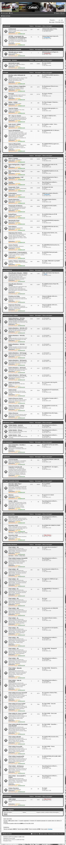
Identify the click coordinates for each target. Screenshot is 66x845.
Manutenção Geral (14, 220)
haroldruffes (47, 37)
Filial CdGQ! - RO (14, 637)
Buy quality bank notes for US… (50, 164)
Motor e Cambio (13, 158)
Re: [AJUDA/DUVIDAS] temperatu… (51, 220)
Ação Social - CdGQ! (15, 124)
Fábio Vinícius (47, 535)
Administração (7, 796)
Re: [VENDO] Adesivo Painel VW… (50, 283)
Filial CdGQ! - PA (13, 628)
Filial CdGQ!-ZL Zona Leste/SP (18, 713)
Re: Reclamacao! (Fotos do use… (50, 86)
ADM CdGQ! (12, 799)
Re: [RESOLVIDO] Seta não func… (50, 226)
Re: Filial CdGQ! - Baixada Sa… (50, 668)
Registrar (11, 809)
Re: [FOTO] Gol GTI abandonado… (50, 389)
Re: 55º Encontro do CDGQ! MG (50, 608)
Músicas (11, 495)
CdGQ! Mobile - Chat (15, 435)
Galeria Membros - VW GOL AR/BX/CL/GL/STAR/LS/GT (17, 319)
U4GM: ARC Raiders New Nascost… (51, 273)
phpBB (9, 836)
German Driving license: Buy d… (50, 177)
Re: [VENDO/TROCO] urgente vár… (51, 143)
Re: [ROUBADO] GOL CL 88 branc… (51, 130)
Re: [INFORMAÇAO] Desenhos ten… (51, 245)
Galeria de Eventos (14, 382)
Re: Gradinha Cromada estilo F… (50, 398)
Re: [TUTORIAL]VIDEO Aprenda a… (51, 75)
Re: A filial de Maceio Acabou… (50, 618)
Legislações (6, 456)
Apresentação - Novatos (10, 60)
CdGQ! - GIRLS (13, 501)
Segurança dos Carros (15, 233)
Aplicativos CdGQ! (8, 422)
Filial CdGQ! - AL (13, 618)
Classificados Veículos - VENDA (18, 273)
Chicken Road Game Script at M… (50, 36)
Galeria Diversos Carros (16, 398)
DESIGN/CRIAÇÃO (13, 33)
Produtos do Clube (14, 296)
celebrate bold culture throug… (50, 28)
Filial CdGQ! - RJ (13, 588)
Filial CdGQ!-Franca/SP (15, 746)
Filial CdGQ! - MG (14, 608)
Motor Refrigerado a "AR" (16, 177)
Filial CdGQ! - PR (14, 547)
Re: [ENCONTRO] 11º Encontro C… (51, 588)
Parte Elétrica (12, 226)
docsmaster (46, 165)
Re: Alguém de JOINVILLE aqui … (50, 579)
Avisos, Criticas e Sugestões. (17, 86)
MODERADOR (21, 33)
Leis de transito (13, 459)
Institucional (6, 26)
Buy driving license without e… (50, 182)
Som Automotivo (8, 442)
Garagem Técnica (8, 155)
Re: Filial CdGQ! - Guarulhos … (50, 724)
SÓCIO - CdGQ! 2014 (19, 555)
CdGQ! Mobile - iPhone (15, 430)
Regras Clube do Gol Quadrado (12, 49)
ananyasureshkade (48, 30)
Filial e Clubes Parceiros (10, 544)
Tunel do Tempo (13, 108)
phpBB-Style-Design (20, 839)
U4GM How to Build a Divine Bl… (50, 193)
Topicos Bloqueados (15, 144)
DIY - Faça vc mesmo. (15, 116)
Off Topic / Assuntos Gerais (11, 481)
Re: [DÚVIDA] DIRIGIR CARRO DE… (51, 459)
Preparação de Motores (15, 205)
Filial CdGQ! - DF (13, 569)
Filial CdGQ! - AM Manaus (16, 766)
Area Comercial (7, 270)
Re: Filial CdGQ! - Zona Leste (49, 713)
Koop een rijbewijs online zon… (50, 296)
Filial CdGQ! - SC (14, 579)
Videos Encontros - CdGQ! (16, 405)
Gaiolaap (50, 829)
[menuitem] (11, 13)
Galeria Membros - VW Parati (17, 367)
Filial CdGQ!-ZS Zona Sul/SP (17, 703)
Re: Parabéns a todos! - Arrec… (50, 124)
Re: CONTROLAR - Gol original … (50, 466)
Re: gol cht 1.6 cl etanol (48, 494)
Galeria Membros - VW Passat (17, 375)
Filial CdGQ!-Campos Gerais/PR (18, 558)
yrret (45, 64)
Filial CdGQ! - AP (13, 648)
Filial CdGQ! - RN (14, 658)
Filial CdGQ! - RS (14, 598)
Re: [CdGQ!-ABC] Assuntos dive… (50, 736)
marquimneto (47, 53)
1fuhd (45, 274)
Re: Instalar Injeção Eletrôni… (49, 199)
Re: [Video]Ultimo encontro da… (50, 405)
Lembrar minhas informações (52, 812)
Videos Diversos (13, 413)
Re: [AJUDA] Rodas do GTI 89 (49, 214)
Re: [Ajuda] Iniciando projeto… (49, 205)
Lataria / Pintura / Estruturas (17, 261)
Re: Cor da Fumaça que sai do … (50, 158)
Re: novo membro (46, 63)
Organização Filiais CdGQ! (20, 532)
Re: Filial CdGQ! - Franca (48, 746)
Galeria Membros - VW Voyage (17, 353)
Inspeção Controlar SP (15, 467)
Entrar (4, 809)
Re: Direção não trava (47, 187)
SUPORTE (17, 32)
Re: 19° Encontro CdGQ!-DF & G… (50, 569)
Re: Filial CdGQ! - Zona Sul (49, 703)
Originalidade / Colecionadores (18, 252)
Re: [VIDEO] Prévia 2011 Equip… (50, 413)
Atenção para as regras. (16, 52)
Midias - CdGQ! (13, 102)
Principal (5, 72)
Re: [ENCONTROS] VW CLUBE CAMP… (52, 756)
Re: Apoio (44, 788)
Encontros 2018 (13, 517)
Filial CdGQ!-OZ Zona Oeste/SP (18, 692)
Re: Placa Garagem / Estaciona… (50, 102)
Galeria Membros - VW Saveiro (18, 360)
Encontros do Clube (9, 514)
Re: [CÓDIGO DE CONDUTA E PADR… (51, 525)
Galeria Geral (12, 390)
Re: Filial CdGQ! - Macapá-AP (49, 648)
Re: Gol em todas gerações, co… (50, 108)
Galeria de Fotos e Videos (10, 315)
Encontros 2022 (13, 535)
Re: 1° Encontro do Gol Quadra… (50, 627)
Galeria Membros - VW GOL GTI (18, 328)
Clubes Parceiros (14, 788)
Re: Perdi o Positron (47, 93)
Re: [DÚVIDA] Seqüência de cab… (50, 171)
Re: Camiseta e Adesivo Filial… (50, 692)
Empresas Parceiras (14, 305)
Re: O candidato (46, 483)
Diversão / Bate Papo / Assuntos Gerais (15, 484)
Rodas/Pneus (12, 214)
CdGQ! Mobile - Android (16, 425)
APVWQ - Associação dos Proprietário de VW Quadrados (18, 37)
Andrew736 (47, 194)
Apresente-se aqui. (14, 63)
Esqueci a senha (40, 812)
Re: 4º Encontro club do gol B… (50, 382)
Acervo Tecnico (13, 245)
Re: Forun (44, 598)
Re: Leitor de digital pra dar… (49, 115)
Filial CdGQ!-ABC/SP (15, 736)
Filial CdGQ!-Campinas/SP (16, 756)
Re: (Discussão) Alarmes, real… (50, 232)
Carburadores (13, 193)
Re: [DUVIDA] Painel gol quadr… (50, 252)
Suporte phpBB (12, 838)
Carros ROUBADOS (14, 130)
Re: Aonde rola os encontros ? (49, 547)
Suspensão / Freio (14, 187)
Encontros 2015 (13, 525)
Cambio (11, 182)
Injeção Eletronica (14, 199)
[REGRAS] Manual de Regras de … (50, 52)
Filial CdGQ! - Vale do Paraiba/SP (15, 681)
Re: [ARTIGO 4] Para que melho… (50, 444)
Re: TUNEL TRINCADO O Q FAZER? (51, 260)
